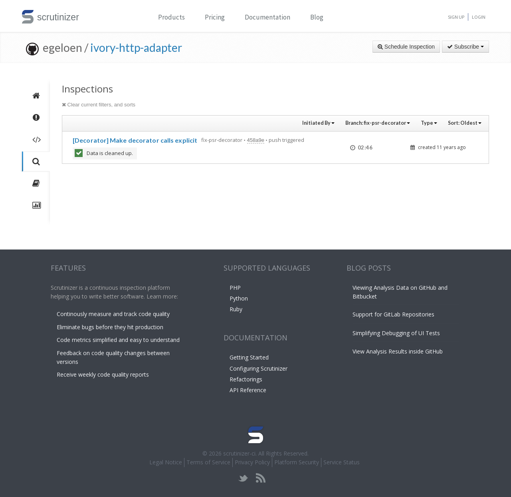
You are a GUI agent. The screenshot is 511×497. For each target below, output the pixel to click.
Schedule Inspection (406, 46)
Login (478, 17)
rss (260, 478)
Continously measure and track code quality (113, 314)
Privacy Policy (252, 462)
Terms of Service (208, 462)
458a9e (255, 140)
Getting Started (249, 357)
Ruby (236, 309)
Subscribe (465, 46)
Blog (316, 17)
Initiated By (318, 123)
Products (171, 17)
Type (429, 123)
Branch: (377, 123)
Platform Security (296, 462)
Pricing (215, 17)
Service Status (341, 462)
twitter (243, 478)
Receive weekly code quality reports (103, 374)
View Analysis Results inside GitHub (398, 351)
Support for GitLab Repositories (393, 314)
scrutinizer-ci (239, 453)
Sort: (464, 123)
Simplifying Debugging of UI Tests (396, 333)
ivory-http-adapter (136, 47)
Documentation (267, 17)
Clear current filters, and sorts (98, 105)
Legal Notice (165, 462)
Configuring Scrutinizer (258, 368)
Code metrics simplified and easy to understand (118, 340)
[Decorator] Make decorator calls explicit (135, 140)
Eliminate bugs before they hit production (110, 327)
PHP (235, 287)
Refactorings (246, 379)
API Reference (248, 390)
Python (239, 298)
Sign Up (456, 17)
